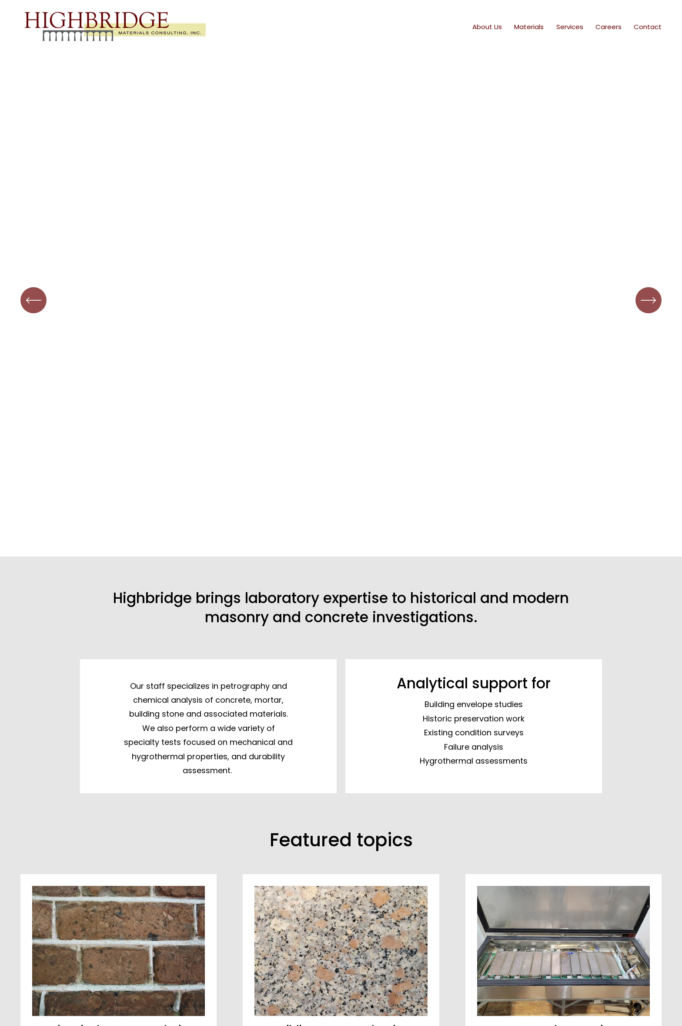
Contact (648, 26)
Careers (608, 26)
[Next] (648, 300)
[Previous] (33, 300)
